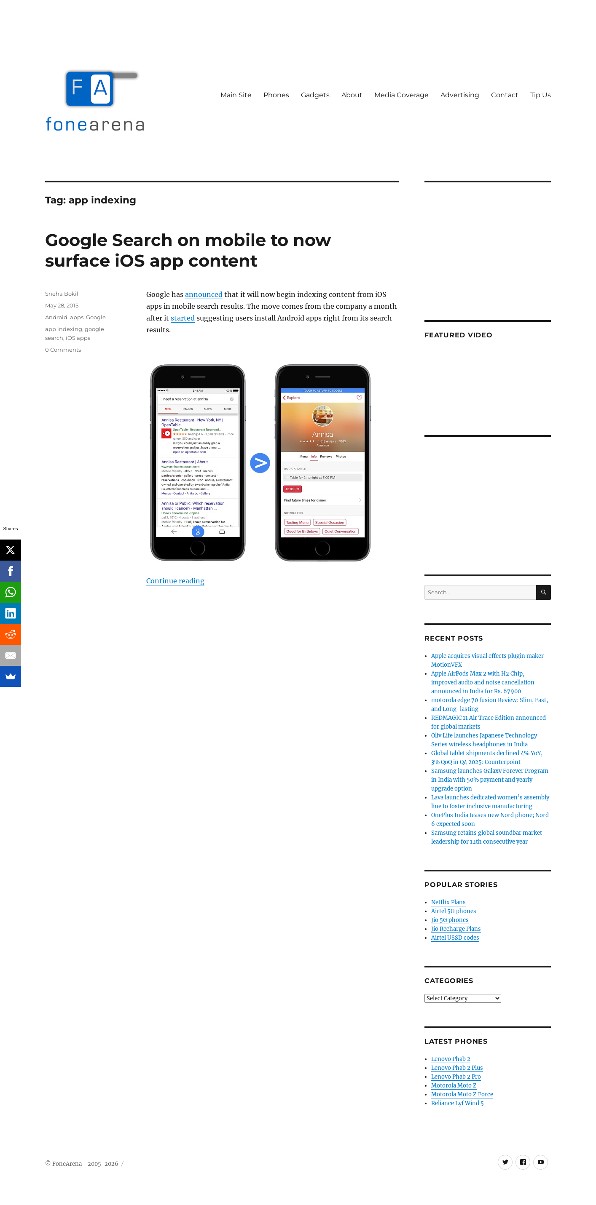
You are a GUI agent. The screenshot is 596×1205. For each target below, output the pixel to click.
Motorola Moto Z (454, 1085)
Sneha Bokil (61, 293)
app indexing (63, 329)
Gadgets (315, 95)
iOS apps (78, 337)
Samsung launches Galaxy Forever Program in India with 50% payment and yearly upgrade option (489, 779)
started (183, 318)
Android (56, 317)
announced (204, 294)
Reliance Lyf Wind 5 (457, 1103)
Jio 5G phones (450, 920)
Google (96, 317)
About (351, 95)
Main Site (236, 95)
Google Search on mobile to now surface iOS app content (188, 250)
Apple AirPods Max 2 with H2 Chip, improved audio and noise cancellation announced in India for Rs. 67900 (482, 682)
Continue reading (175, 581)
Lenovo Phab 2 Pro (456, 1076)
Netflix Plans (448, 902)
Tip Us (540, 95)
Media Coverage (401, 95)
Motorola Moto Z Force (462, 1094)
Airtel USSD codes (455, 937)
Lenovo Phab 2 (450, 1059)
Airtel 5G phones (453, 911)
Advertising (459, 95)
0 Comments (63, 349)
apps (76, 317)
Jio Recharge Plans (456, 928)
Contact (504, 95)
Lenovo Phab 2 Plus (457, 1067)
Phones (276, 95)
